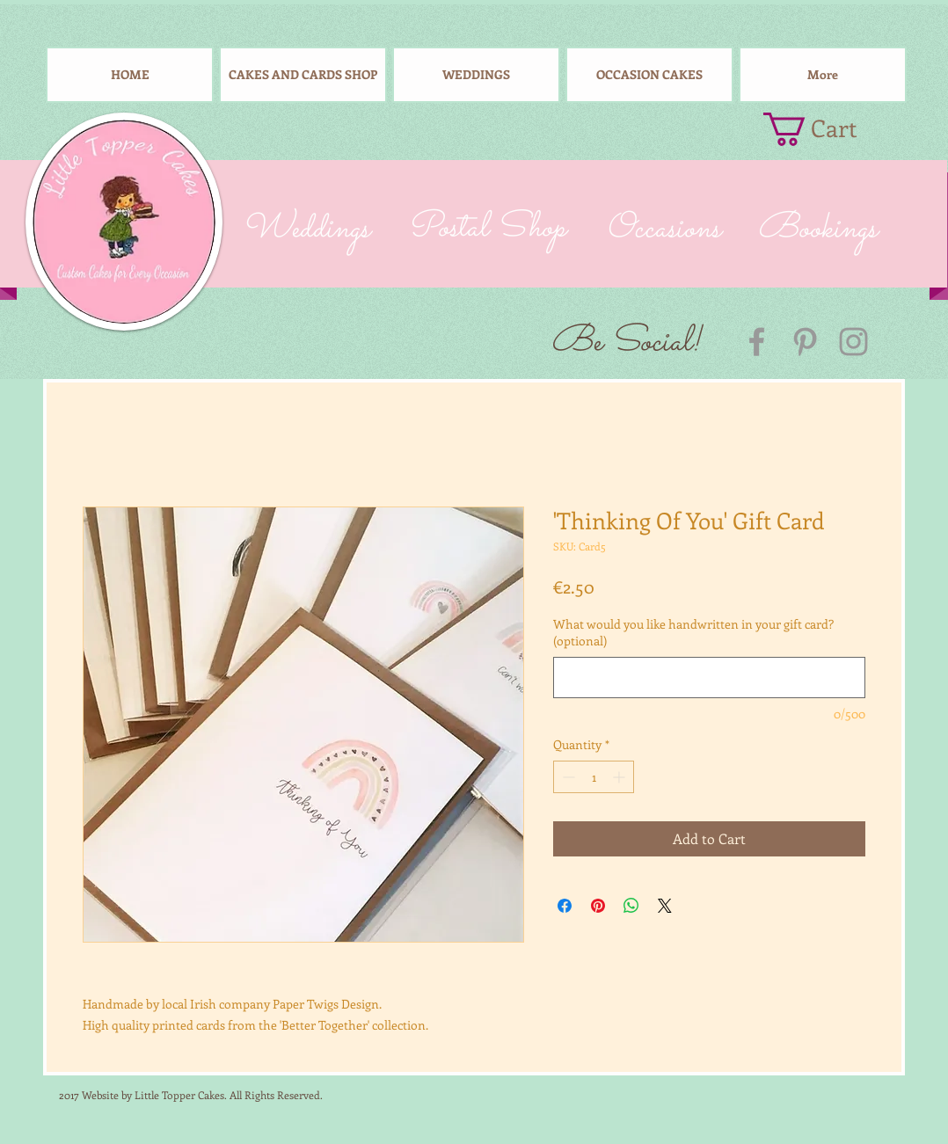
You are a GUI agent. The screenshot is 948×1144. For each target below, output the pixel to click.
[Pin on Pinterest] (598, 905)
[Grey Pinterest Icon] (805, 342)
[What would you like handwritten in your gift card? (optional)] (709, 677)
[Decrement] (567, 776)
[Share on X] (664, 905)
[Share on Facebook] (564, 905)
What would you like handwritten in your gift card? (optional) (693, 633)
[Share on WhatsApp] (631, 905)
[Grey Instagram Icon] (853, 342)
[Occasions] (662, 230)
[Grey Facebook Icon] (757, 342)
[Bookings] (817, 230)
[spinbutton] (593, 776)
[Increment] (620, 776)
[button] (826, 129)
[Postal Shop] (486, 229)
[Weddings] (305, 230)
